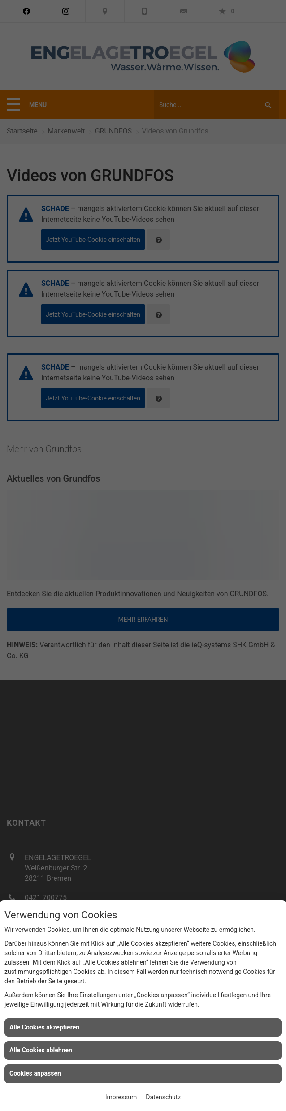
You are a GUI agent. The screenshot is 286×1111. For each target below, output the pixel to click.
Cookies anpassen (35, 1073)
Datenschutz (163, 1097)
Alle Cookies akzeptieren (44, 1027)
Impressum (121, 1097)
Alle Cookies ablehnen (40, 1050)
